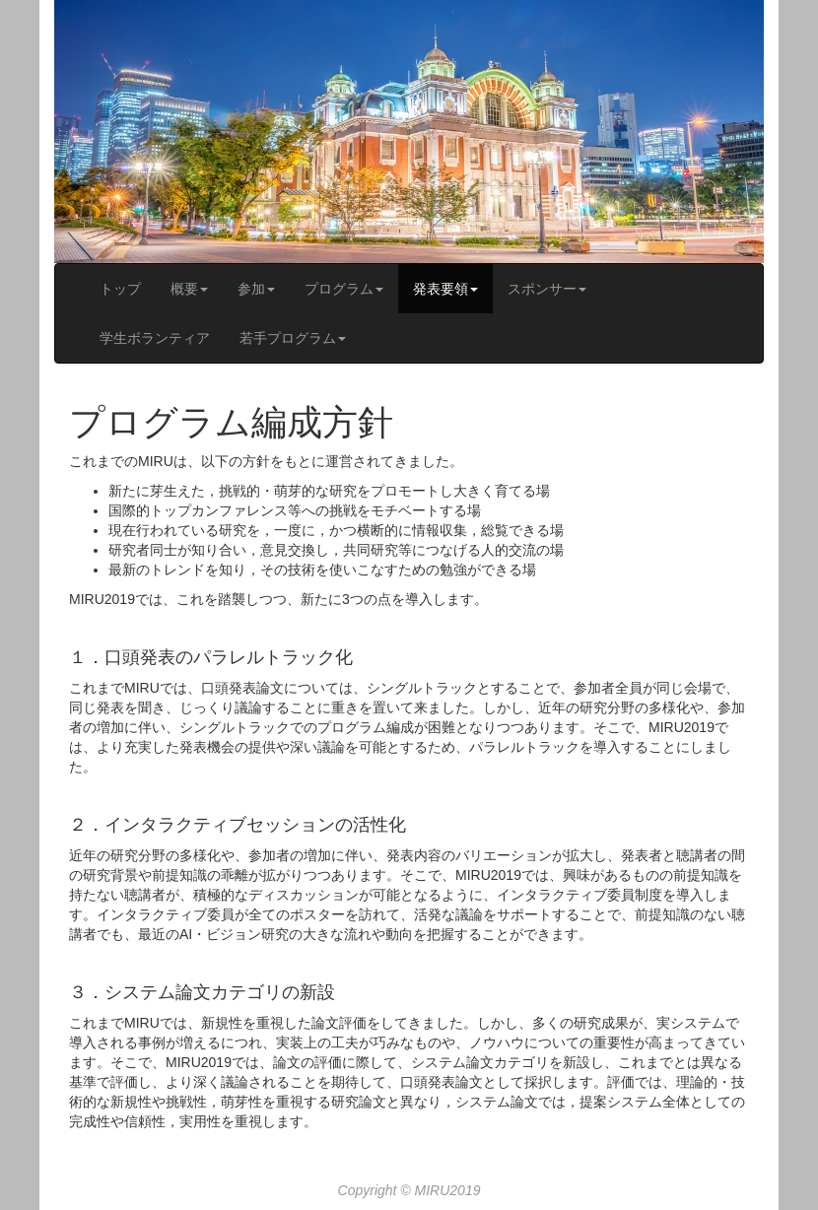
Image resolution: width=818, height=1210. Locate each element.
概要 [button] (189, 289)
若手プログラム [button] (292, 338)
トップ (120, 289)
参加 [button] (256, 289)
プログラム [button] (344, 289)
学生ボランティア (155, 338)
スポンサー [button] (547, 289)
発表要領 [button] (445, 289)
